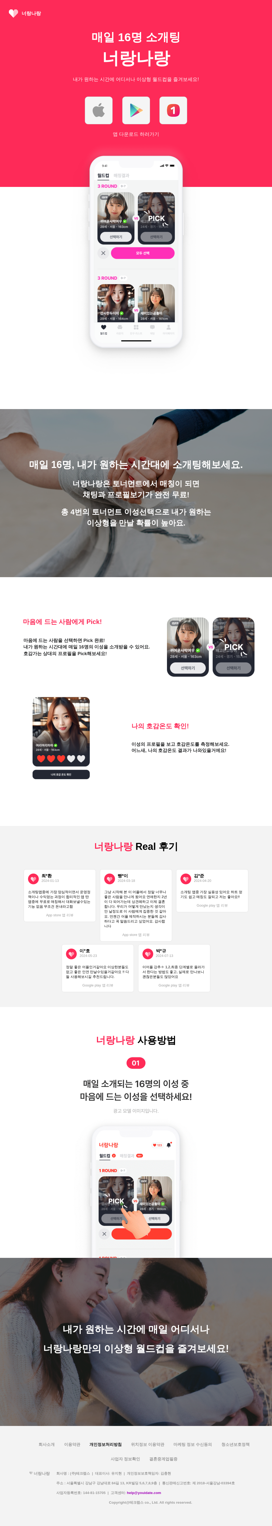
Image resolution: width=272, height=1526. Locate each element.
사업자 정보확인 (125, 1459)
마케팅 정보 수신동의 (192, 1444)
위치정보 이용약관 (147, 1444)
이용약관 (72, 1444)
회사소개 (47, 1444)
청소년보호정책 (235, 1444)
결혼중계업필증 (163, 1459)
